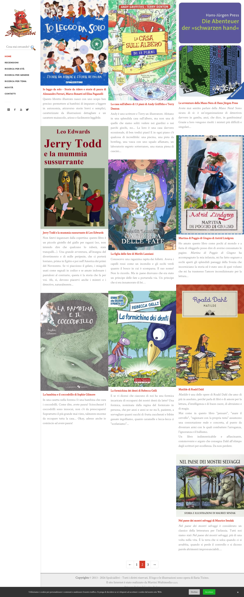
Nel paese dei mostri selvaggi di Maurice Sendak (206, 520)
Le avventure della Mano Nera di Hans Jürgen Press (208, 103)
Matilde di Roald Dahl (191, 389)
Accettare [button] (209, 591)
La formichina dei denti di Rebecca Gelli (134, 391)
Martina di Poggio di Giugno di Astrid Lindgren (206, 238)
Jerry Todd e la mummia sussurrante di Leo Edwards (73, 233)
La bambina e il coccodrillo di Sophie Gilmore (69, 394)
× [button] (237, 592)
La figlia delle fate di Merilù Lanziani (132, 254)
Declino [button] (194, 591)
